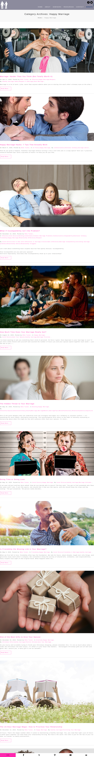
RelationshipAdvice (78, 410)
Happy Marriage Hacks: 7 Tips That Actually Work (23, 145)
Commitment (29, 235)
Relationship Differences (27, 237)
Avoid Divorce (13, 235)
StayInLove (89, 410)
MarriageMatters (43, 410)
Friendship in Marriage (71, 552)
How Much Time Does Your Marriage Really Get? (23, 332)
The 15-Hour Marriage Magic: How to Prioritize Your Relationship (31, 727)
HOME (40, 7)
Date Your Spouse (18, 337)
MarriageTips (53, 410)
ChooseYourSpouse (6, 410)
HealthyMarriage (31, 410)
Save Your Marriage (44, 642)
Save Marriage (39, 81)
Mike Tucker (24, 79)
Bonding (21, 235)
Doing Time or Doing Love (12, 479)
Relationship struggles (28, 243)
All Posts (36, 147)
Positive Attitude (31, 642)
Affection (35, 79)
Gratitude (39, 640)
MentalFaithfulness (65, 410)
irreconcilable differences (50, 241)
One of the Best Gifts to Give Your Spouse (20, 637)
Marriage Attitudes (85, 482)
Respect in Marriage (26, 81)
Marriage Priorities (43, 337)
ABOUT (47, 7)
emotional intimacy (70, 147)
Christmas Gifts (7, 642)
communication (59, 147)
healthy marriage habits (10, 81)
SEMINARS (57, 7)
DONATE (89, 7)
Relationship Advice (13, 243)
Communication (58, 235)
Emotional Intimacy (80, 235)
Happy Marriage (44, 79)
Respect (52, 79)
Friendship (3, 237)
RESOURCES (69, 7)
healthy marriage (31, 337)
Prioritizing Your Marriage (72, 729)
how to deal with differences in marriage (26, 241)
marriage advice (83, 147)
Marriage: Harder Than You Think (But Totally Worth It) (26, 76)
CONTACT (80, 7)
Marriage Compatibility (67, 241)
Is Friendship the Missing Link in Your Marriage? (23, 549)
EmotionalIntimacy (19, 410)
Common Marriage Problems (42, 235)
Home (40, 17)
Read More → (5, 88)
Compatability (68, 235)
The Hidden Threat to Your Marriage (17, 404)
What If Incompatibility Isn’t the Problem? (20, 231)
